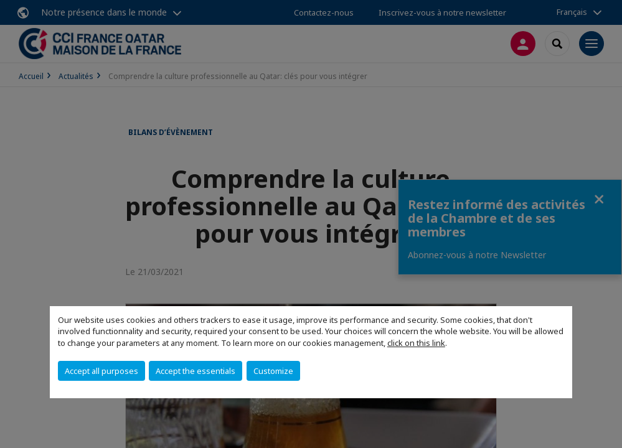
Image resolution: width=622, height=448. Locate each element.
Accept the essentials (195, 370)
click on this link (416, 342)
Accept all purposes (101, 370)
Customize (273, 370)
